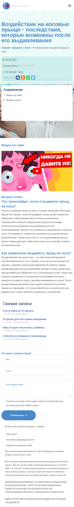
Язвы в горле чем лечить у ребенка (23, 327)
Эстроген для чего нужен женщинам (24, 319)
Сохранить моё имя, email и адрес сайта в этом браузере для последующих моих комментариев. (34, 403)
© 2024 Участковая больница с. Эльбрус (25, 426)
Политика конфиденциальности (20, 440)
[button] (18, 78)
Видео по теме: (14, 95)
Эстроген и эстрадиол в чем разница (24, 335)
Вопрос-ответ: (13, 100)
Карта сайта (11, 434)
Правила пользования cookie (19, 445)
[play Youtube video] (37, 171)
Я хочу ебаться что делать (18, 310)
